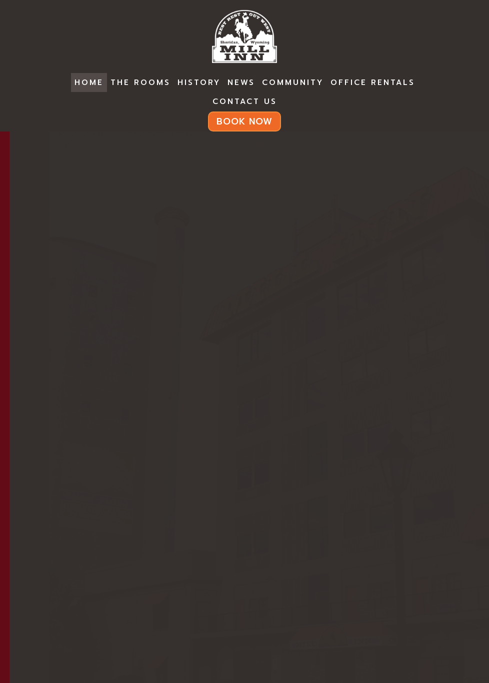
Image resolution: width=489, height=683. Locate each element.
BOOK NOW (244, 121)
